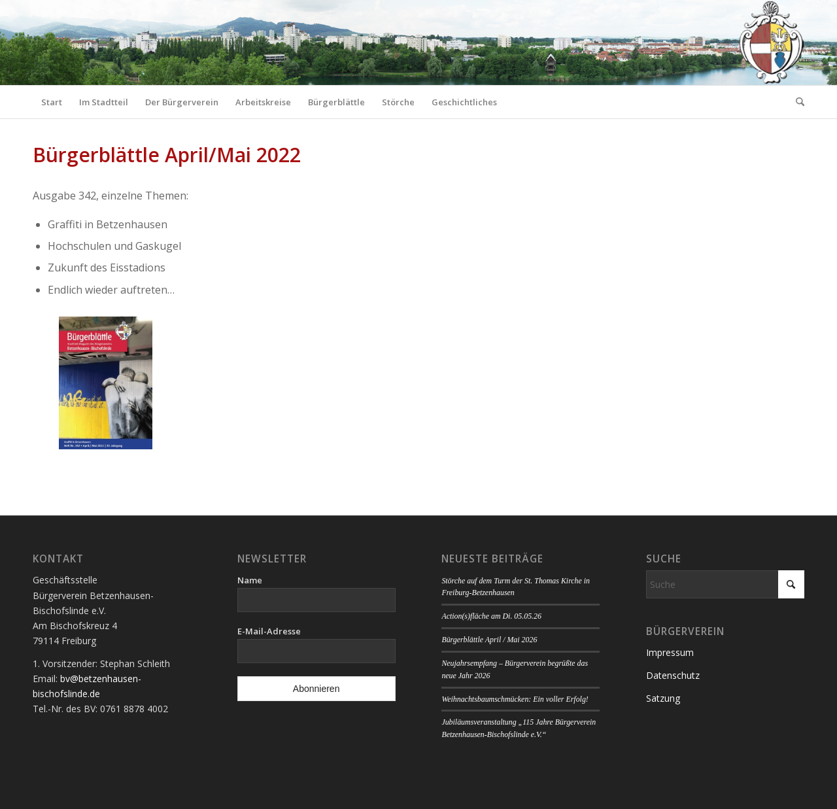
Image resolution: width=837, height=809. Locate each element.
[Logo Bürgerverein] (771, 42)
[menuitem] (52, 102)
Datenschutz (673, 675)
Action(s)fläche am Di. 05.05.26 (491, 616)
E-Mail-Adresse (269, 631)
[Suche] (795, 102)
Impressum (670, 652)
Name (249, 580)
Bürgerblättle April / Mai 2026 (489, 639)
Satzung (663, 698)
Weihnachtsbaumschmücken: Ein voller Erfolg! (514, 699)
